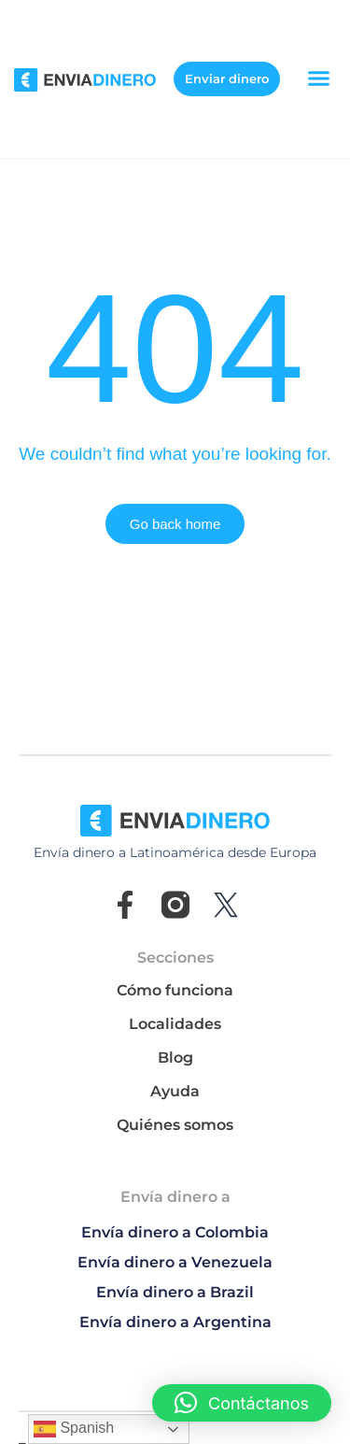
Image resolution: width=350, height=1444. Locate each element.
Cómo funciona (175, 990)
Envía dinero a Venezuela (175, 1262)
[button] (319, 78)
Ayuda (175, 1091)
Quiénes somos (175, 1125)
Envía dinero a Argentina (175, 1322)
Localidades (175, 1024)
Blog (175, 1057)
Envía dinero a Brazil (175, 1292)
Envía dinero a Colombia (175, 1232)
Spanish (74, 1429)
